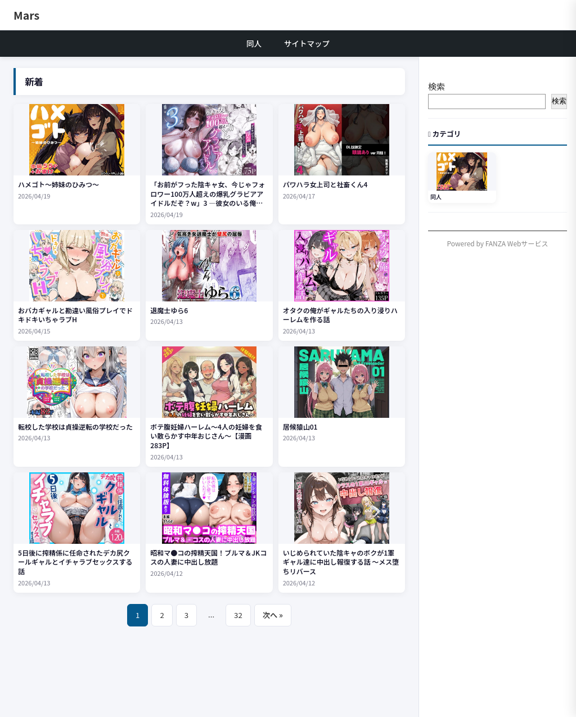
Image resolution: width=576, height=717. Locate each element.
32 (238, 615)
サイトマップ (307, 43)
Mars (26, 15)
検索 (436, 86)
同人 (254, 43)
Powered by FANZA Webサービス (497, 243)
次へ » (273, 615)
